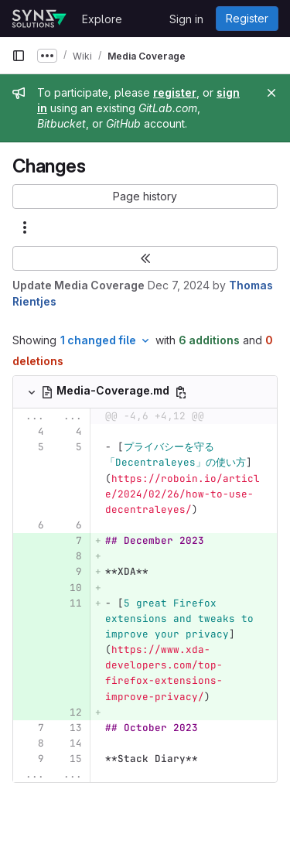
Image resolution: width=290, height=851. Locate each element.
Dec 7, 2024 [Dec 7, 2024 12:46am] (179, 285)
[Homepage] (39, 18)
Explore (102, 19)
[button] (145, 196)
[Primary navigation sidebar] (18, 55)
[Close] (271, 93)
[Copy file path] (181, 392)
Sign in (186, 19)
